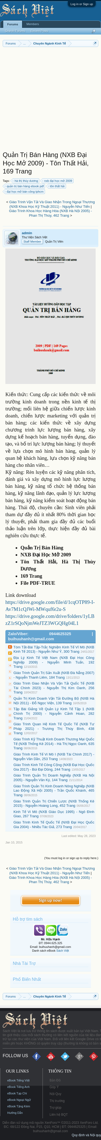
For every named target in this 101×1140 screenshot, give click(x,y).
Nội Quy (55, 1094)
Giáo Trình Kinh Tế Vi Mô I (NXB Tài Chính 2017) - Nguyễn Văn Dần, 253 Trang (53, 756)
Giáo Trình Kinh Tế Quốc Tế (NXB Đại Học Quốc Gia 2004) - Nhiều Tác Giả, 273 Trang (53, 824)
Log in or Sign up (82, 4)
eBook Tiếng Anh (18, 1086)
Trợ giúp (55, 1108)
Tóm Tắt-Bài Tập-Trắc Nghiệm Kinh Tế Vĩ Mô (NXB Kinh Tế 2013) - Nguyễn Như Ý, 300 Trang (53, 649)
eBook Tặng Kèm (18, 1106)
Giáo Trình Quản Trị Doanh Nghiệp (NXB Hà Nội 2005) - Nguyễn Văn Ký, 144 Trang (53, 777)
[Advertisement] (50, 100)
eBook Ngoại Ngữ (19, 1099)
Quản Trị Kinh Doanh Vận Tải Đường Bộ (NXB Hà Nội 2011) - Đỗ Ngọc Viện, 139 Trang (53, 700)
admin (27, 233)
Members (32, 24)
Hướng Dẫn (15, 1112)
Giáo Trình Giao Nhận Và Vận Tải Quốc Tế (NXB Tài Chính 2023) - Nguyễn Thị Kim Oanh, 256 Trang (53, 687)
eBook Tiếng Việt (18, 1080)
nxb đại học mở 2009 (57, 180)
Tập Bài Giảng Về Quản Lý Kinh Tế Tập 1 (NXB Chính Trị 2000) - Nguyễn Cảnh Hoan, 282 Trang (53, 713)
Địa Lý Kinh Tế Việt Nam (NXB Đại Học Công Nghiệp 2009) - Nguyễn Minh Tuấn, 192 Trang (53, 662)
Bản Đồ (55, 1080)
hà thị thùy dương (25, 180)
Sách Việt (62, 950)
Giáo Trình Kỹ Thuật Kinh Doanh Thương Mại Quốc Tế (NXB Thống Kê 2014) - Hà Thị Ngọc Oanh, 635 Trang (53, 743)
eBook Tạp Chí (17, 1093)
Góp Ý (54, 1087)
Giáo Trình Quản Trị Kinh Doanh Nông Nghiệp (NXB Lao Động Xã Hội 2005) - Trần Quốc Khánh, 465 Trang (53, 790)
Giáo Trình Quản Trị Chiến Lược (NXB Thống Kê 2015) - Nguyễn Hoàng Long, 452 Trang (53, 803)
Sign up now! (50, 900)
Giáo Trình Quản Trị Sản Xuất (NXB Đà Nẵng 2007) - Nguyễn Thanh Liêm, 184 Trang (53, 675)
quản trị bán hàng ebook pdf (24, 186)
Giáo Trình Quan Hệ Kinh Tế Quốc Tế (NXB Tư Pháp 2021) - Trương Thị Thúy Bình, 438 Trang (53, 728)
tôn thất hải (56, 186)
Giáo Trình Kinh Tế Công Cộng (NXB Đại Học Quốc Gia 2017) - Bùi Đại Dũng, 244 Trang (53, 767)
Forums (12, 24)
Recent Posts (39, 31)
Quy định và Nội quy (86, 1135)
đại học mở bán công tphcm (24, 191)
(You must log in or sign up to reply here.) (71, 858)
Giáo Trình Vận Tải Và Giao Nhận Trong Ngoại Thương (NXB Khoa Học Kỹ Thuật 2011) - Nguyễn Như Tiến (52, 204)
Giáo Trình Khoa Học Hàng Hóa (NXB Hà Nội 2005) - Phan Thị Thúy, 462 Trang (50, 213)
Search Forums (15, 31)
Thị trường (57, 1101)
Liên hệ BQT (59, 1115)
